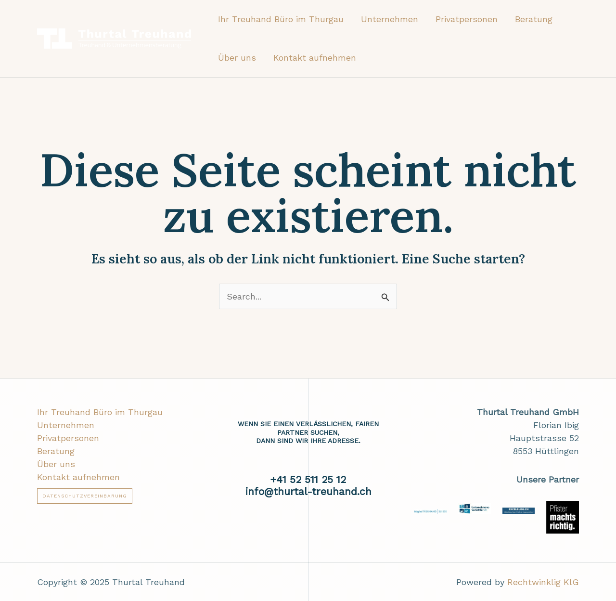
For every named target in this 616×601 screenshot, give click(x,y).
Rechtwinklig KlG (543, 582)
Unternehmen (389, 19)
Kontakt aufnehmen (314, 57)
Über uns (237, 57)
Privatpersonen (467, 19)
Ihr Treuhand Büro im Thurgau (281, 19)
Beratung (533, 19)
